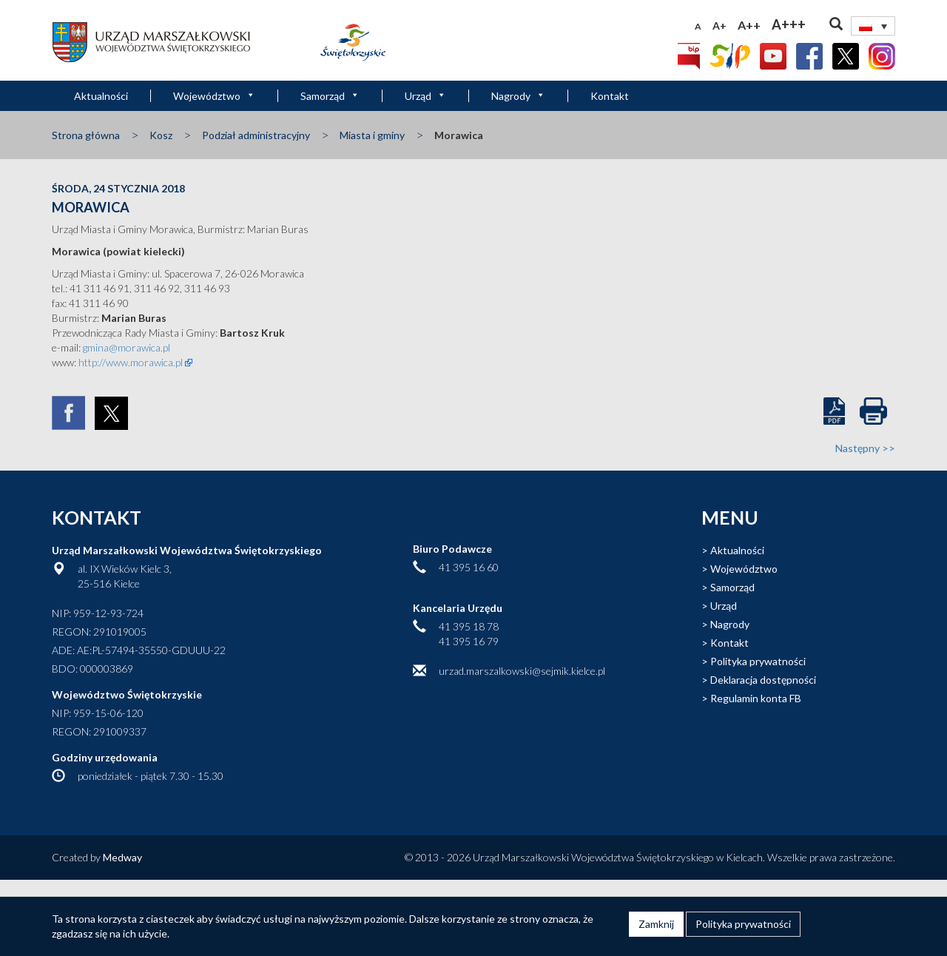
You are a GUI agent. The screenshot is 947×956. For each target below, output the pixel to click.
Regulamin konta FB (755, 698)
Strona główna (86, 135)
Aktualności (101, 96)
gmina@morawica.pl (126, 347)
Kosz (160, 135)
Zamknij (656, 924)
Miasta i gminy (372, 135)
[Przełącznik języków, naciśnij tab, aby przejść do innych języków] (873, 26)
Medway (122, 857)
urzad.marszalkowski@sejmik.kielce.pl (522, 670)
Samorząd (330, 96)
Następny (865, 448)
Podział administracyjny (256, 135)
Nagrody (518, 96)
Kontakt (609, 96)
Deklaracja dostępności (763, 679)
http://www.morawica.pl (129, 362)
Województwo (214, 96)
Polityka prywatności (758, 661)
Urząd (425, 96)
